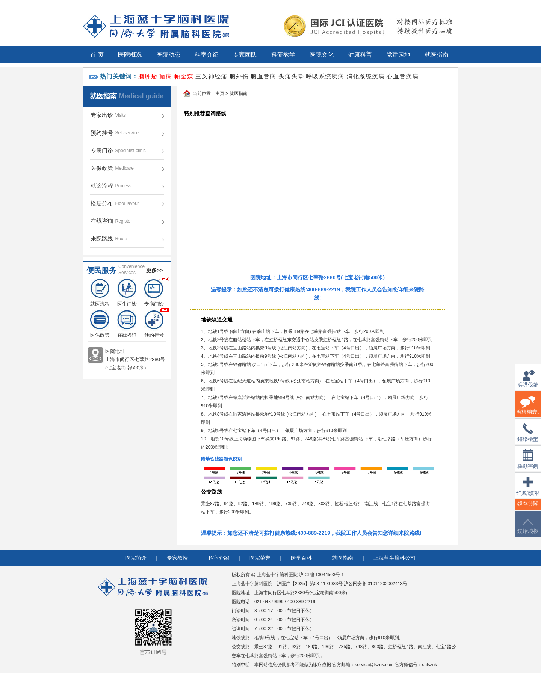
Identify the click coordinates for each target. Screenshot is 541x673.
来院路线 (102, 238)
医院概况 (130, 54)
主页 (219, 93)
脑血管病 (263, 76)
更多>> (154, 270)
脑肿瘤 (147, 76)
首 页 (97, 54)
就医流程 (100, 293)
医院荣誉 (259, 558)
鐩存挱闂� (527, 508)
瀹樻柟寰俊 (527, 410)
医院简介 (136, 558)
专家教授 (177, 558)
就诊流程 (102, 185)
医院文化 (322, 54)
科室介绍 (207, 54)
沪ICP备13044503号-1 (321, 574)
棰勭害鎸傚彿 (527, 463)
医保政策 (102, 168)
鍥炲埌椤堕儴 (527, 531)
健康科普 (360, 54)
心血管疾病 (403, 76)
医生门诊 (127, 293)
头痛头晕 (291, 76)
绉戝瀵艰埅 (527, 491)
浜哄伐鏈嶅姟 (527, 383)
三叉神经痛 (211, 76)
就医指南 (437, 54)
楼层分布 (102, 203)
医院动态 (168, 54)
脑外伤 (239, 76)
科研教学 (283, 54)
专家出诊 (102, 115)
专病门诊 (102, 150)
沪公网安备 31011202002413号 (375, 583)
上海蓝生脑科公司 (394, 558)
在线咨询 (102, 221)
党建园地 (398, 54)
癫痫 (165, 76)
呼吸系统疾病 (325, 76)
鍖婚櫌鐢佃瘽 (527, 437)
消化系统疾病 (365, 76)
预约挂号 (102, 132)
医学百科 (301, 558)
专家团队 (245, 54)
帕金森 (183, 76)
